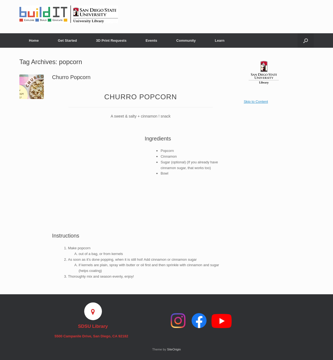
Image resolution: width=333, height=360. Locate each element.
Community (186, 40)
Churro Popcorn (71, 77)
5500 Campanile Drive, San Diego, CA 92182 (93, 336)
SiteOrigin (174, 349)
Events (151, 40)
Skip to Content (256, 102)
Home (34, 40)
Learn (219, 40)
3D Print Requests (111, 40)
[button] (306, 40)
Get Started (67, 40)
